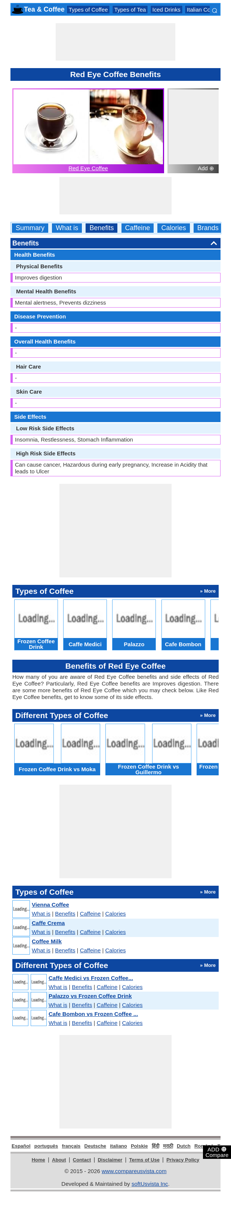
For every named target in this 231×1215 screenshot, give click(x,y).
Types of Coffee (88, 9)
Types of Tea (130, 9)
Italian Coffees (205, 9)
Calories (173, 228)
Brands (208, 228)
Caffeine (137, 228)
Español (21, 1146)
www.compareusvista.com (134, 1171)
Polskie (139, 1146)
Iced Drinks (167, 9)
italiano (118, 1146)
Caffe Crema (48, 923)
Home (38, 1160)
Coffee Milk (47, 941)
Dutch (184, 1146)
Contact (82, 1160)
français (71, 1146)
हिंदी (155, 1146)
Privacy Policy (182, 1160)
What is (67, 228)
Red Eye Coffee (88, 168)
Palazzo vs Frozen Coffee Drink (90, 996)
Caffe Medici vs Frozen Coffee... (91, 978)
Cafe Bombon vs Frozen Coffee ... (93, 1014)
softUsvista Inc (150, 1184)
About (59, 1160)
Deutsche (95, 1146)
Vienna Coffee (50, 904)
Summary (30, 228)
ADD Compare (217, 1151)
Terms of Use (144, 1160)
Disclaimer (110, 1160)
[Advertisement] (115, 42)
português (46, 1146)
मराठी (168, 1146)
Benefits (101, 228)
